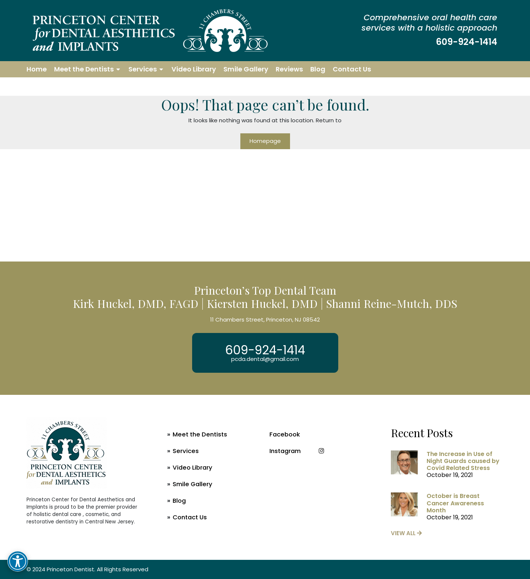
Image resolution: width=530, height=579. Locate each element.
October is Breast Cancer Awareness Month (455, 503)
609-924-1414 (466, 42)
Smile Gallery (245, 69)
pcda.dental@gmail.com (265, 359)
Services (142, 69)
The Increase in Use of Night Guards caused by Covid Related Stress (463, 461)
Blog (317, 69)
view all (406, 533)
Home (36, 69)
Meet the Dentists (84, 69)
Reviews (289, 69)
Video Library (194, 69)
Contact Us (352, 69)
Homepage (265, 141)
